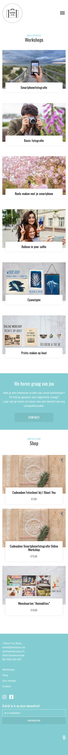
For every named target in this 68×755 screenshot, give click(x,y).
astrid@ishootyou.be (13, 647)
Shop (5, 675)
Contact (34, 417)
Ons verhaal (9, 680)
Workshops (8, 669)
